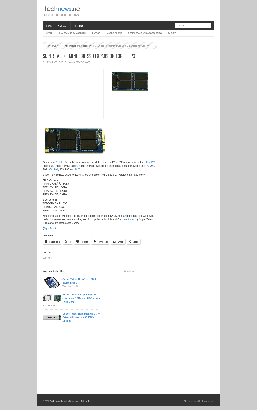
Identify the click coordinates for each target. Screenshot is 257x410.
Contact (62, 25)
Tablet (172, 33)
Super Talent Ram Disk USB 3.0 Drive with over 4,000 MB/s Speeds (81, 317)
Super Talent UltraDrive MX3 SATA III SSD (79, 281)
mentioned (129, 219)
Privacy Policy (87, 401)
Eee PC (150, 162)
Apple (49, 33)
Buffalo (59, 162)
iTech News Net (52, 46)
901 (56, 169)
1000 (77, 169)
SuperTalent (50, 228)
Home (49, 25)
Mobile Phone (114, 33)
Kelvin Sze (51, 62)
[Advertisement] (149, 11)
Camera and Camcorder (72, 33)
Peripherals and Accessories (145, 33)
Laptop (96, 33)
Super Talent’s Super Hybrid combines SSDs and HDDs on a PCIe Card (81, 298)
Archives (78, 25)
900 (50, 169)
